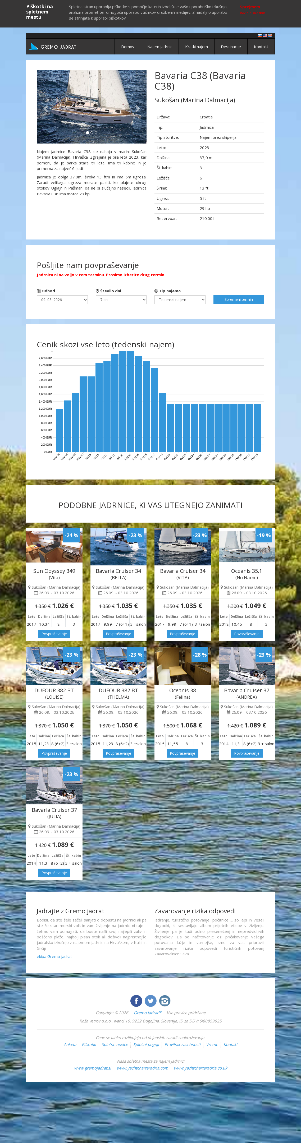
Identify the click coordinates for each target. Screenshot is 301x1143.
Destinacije (231, 46)
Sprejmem (250, 6)
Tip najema (167, 290)
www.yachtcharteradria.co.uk (200, 1068)
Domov (127, 46)
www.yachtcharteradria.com (142, 1068)
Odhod (46, 290)
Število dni (108, 290)
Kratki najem (196, 46)
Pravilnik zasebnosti (182, 1044)
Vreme (212, 1044)
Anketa (70, 1044)
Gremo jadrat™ (147, 1012)
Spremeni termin (239, 299)
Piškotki (89, 1044)
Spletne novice (115, 1044)
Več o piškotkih (252, 13)
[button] (45, 107)
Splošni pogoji (146, 1044)
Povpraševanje (54, 633)
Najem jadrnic (159, 46)
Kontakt (261, 46)
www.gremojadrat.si (92, 1068)
